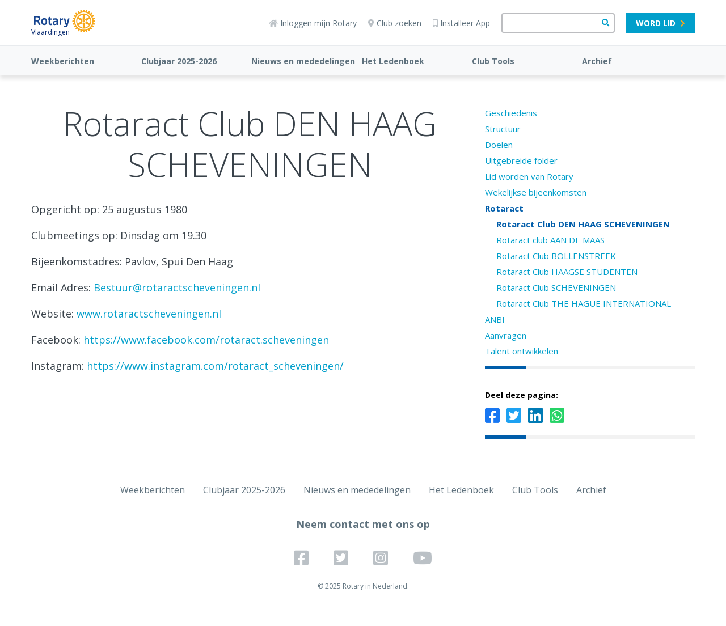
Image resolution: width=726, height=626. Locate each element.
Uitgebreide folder (521, 160)
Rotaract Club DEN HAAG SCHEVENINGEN (583, 224)
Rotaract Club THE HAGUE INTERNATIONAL (583, 303)
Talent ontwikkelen (521, 351)
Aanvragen (505, 335)
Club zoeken (394, 23)
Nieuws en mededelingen (303, 61)
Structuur (503, 128)
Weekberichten (62, 61)
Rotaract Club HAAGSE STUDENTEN (567, 271)
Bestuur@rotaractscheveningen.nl (177, 287)
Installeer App (461, 23)
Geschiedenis (511, 113)
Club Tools (493, 61)
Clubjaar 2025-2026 (179, 61)
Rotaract (504, 208)
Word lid (660, 23)
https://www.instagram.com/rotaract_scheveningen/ (215, 366)
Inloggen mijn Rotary (313, 23)
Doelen (499, 144)
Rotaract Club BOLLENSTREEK (556, 255)
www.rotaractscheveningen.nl (149, 313)
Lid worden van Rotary (529, 176)
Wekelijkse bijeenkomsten (535, 192)
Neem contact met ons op (363, 524)
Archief (597, 61)
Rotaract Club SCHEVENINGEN (556, 287)
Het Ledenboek (393, 61)
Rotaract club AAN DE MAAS (550, 240)
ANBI (495, 319)
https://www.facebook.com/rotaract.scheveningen (206, 339)
